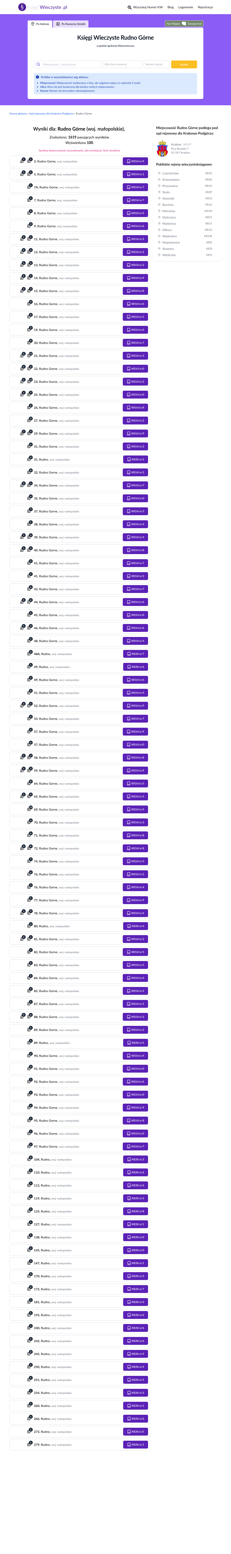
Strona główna (18, 113)
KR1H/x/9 (135, 161)
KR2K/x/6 (135, 667)
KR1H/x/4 (135, 524)
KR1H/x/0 (135, 369)
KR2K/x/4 (135, 926)
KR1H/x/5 (135, 213)
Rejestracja (205, 7)
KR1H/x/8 (135, 291)
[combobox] (67, 64)
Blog (170, 7)
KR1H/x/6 (135, 226)
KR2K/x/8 (135, 1211)
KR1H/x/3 (135, 356)
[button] (135, 161)
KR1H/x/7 (135, 187)
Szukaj (184, 64)
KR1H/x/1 (135, 174)
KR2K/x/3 (135, 459)
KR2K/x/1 (135, 1224)
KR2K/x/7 (135, 654)
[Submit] (38, 64)
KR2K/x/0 (135, 1237)
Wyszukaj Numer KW (145, 7)
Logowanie (185, 7)
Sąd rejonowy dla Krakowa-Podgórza (51, 113)
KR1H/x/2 (135, 252)
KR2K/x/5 (135, 1043)
